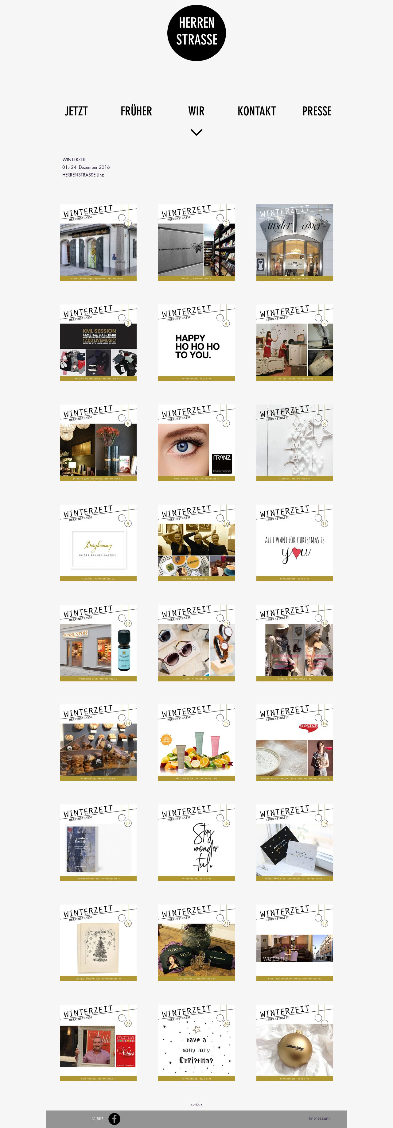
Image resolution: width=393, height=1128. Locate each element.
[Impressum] (319, 1119)
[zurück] (196, 1104)
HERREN (197, 22)
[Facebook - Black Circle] (114, 1119)
